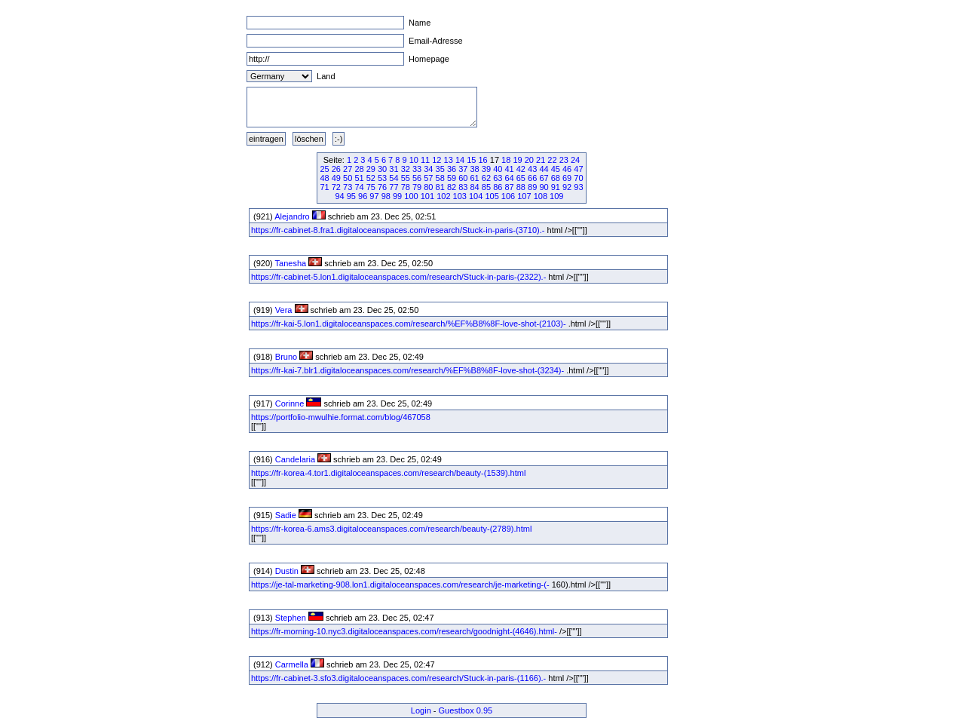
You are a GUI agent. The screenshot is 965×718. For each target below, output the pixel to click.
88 (520, 187)
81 (440, 187)
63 (497, 178)
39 (486, 168)
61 (474, 178)
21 (540, 159)
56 (416, 178)
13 (448, 159)
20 (529, 159)
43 (532, 168)
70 (578, 178)
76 (382, 187)
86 (497, 187)
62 (486, 178)
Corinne (290, 403)
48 (324, 178)
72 (336, 187)
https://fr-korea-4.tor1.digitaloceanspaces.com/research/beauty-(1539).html (388, 472)
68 (555, 178)
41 (508, 168)
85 (486, 187)
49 (336, 178)
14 (459, 159)
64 (508, 178)
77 (393, 187)
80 (428, 187)
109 (556, 196)
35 (440, 168)
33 (416, 168)
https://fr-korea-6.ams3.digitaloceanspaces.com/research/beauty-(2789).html (391, 528)
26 (336, 168)
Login (421, 710)
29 (370, 168)
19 (517, 159)
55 (405, 178)
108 (540, 196)
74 (358, 187)
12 (436, 159)
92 (566, 187)
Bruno (286, 356)
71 (324, 187)
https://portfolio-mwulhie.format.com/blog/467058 (340, 417)
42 (520, 168)
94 (339, 196)
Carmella (291, 664)
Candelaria (295, 459)
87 (508, 187)
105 (491, 196)
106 (508, 196)
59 (451, 178)
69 (566, 178)
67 (543, 178)
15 (471, 159)
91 (555, 187)
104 (475, 196)
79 (416, 187)
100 (411, 196)
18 (505, 159)
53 (382, 178)
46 (566, 168)
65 (520, 178)
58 (440, 178)
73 (347, 187)
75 (370, 187)
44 (543, 168)
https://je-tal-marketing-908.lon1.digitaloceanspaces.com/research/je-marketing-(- (400, 584)
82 (451, 187)
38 (474, 168)
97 (373, 196)
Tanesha (291, 263)
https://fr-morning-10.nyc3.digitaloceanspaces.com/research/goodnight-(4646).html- (404, 631)
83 (462, 187)
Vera (284, 310)
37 (462, 168)
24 (575, 159)
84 (474, 187)
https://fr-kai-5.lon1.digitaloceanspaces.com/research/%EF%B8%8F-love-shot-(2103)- (408, 323)
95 (351, 196)
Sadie (285, 515)
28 (358, 168)
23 (563, 159)
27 (347, 168)
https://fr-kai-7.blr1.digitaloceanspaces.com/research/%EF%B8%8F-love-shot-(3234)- (407, 370)
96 (362, 196)
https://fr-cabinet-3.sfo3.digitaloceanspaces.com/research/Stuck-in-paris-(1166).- (398, 678)
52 (370, 178)
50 (347, 178)
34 (428, 168)
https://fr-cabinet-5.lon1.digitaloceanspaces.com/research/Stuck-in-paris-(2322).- (398, 276)
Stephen (290, 617)
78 (405, 187)
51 (358, 178)
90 (543, 187)
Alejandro (291, 216)
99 (397, 196)
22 (551, 159)
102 (443, 196)
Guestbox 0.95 (466, 710)
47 (578, 168)
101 (427, 196)
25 (324, 168)
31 (393, 168)
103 (460, 196)
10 (413, 159)
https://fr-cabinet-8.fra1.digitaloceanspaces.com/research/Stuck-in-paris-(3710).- (397, 230)
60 (462, 178)
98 (386, 196)
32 (405, 168)
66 (532, 178)
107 (524, 196)
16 (483, 159)
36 (451, 168)
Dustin (287, 570)
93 (578, 187)
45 (555, 168)
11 (425, 159)
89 (532, 187)
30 (382, 168)
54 (393, 178)
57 (428, 178)
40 (497, 168)
